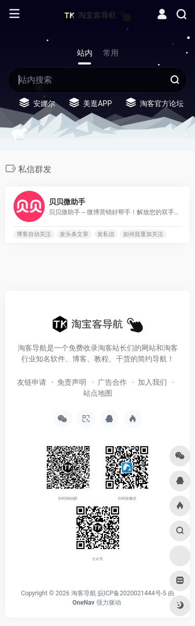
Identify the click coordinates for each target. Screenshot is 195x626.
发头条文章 (74, 234)
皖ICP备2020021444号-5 (132, 593)
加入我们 (152, 382)
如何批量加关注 (143, 234)
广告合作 (112, 382)
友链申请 (31, 382)
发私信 (105, 234)
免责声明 (71, 382)
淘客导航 (83, 593)
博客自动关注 (34, 234)
